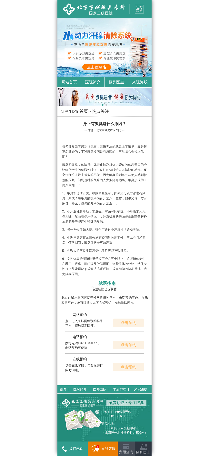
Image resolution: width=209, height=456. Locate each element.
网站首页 (69, 82)
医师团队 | (101, 389)
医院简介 (93, 82)
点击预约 (128, 323)
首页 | (64, 389)
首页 (83, 111)
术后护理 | (121, 389)
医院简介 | (81, 389)
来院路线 (140, 82)
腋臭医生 (116, 82)
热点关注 (100, 111)
